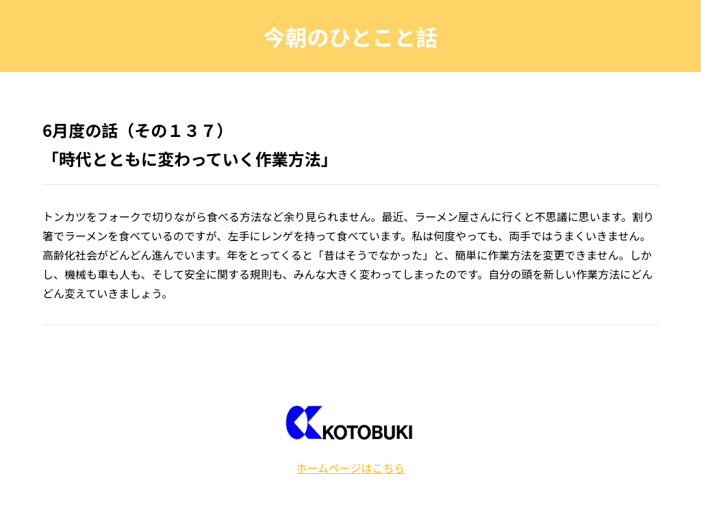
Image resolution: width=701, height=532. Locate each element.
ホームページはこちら (350, 467)
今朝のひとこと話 (350, 36)
